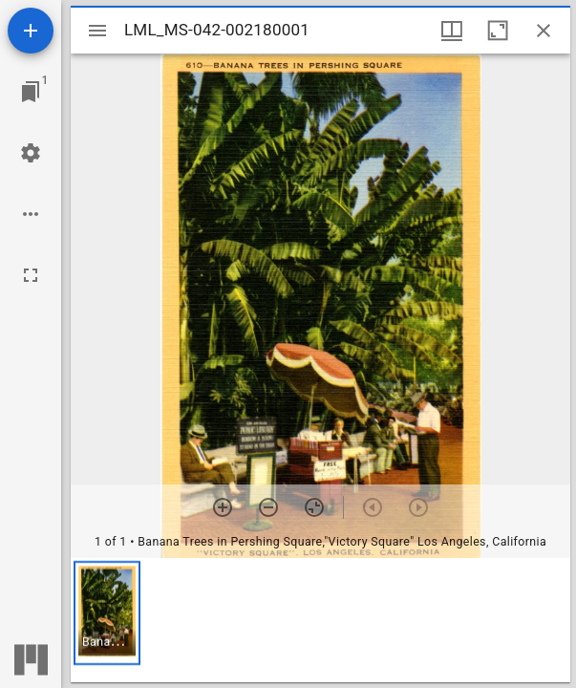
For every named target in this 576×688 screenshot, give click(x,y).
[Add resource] (30, 31)
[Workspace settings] (30, 153)
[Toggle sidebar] (97, 31)
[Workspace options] (30, 214)
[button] (107, 613)
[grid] (320, 620)
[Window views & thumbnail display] (452, 31)
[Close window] (543, 31)
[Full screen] (30, 275)
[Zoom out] (268, 507)
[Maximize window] (498, 31)
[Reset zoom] (314, 507)
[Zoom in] (222, 507)
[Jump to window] (30, 92)
